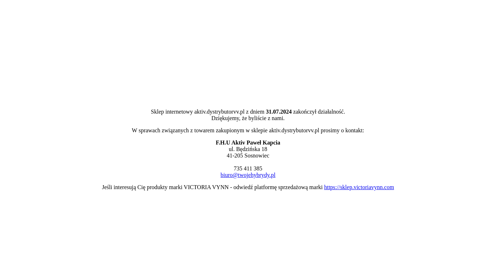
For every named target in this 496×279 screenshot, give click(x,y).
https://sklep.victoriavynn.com (359, 187)
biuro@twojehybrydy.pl (248, 175)
